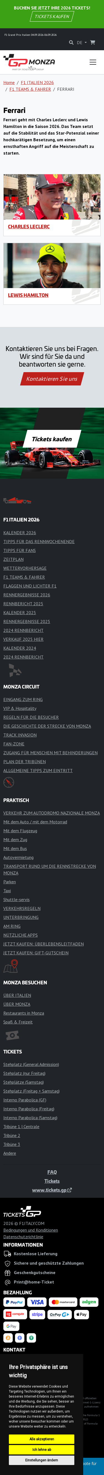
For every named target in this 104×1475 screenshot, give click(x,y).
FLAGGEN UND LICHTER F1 (30, 586)
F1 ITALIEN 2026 (37, 82)
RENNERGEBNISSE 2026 (26, 594)
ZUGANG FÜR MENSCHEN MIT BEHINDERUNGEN (50, 752)
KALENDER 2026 (19, 532)
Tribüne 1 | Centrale (21, 1126)
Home (9, 82)
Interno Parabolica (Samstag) (30, 1117)
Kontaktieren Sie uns (52, 378)
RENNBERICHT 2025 (23, 603)
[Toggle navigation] (93, 62)
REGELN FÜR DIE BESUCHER (31, 717)
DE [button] (80, 42)
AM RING (12, 926)
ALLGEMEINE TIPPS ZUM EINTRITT (38, 770)
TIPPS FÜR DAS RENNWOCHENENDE (39, 541)
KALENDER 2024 (19, 648)
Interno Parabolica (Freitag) (28, 1108)
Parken (9, 881)
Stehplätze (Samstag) (23, 1082)
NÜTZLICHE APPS (20, 935)
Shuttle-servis (16, 899)
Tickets (52, 1181)
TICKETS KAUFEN (52, 16)
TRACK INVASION (20, 735)
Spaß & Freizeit (18, 1022)
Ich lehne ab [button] (41, 1450)
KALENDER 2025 (19, 612)
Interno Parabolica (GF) (24, 1100)
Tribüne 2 (11, 1135)
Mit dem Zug (15, 839)
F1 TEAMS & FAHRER (30, 89)
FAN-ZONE (13, 744)
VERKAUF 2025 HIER (23, 639)
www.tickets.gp (52, 1189)
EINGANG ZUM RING (23, 699)
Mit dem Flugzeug (20, 830)
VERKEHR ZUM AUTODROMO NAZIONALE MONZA (51, 813)
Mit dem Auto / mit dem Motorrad (35, 822)
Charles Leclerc (29, 226)
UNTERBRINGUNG (21, 917)
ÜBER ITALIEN (17, 995)
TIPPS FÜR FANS (19, 550)
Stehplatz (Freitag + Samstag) (31, 1091)
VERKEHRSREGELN (21, 908)
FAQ (52, 1172)
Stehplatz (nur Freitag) (24, 1073)
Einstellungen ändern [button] (41, 1460)
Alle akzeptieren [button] (41, 1439)
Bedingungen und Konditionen (30, 1230)
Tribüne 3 (11, 1144)
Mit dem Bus (15, 848)
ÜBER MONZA (16, 1004)
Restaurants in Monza (23, 1013)
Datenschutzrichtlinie (23, 1236)
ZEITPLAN (13, 559)
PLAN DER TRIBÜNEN (24, 761)
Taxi (7, 890)
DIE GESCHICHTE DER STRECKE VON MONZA (47, 726)
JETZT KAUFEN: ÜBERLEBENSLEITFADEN (43, 944)
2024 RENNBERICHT (23, 630)
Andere (9, 1153)
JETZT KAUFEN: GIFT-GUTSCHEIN (36, 952)
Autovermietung (18, 857)
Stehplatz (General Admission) (31, 1064)
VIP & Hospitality (19, 708)
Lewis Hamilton (28, 295)
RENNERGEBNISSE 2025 (26, 621)
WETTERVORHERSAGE (25, 568)
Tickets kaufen (52, 439)
